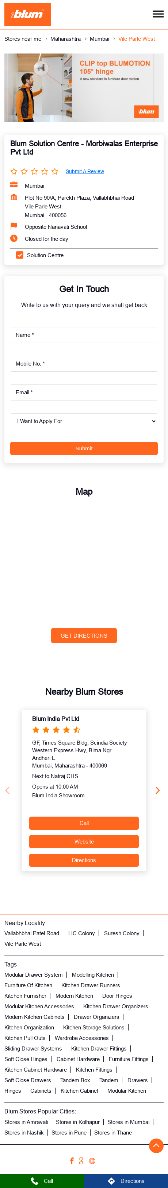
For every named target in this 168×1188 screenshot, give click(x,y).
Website (84, 841)
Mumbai (99, 39)
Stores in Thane (113, 1132)
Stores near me (22, 39)
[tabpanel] (84, 87)
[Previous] (8, 790)
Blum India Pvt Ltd (55, 718)
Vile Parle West (22, 944)
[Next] (159, 790)
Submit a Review (85, 171)
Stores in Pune (69, 1132)
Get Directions (84, 636)
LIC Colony (81, 933)
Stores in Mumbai (128, 1122)
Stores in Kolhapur (78, 1122)
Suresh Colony (122, 933)
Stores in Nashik (24, 1132)
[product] (84, 421)
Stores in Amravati (26, 1122)
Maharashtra (65, 39)
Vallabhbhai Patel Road (31, 933)
